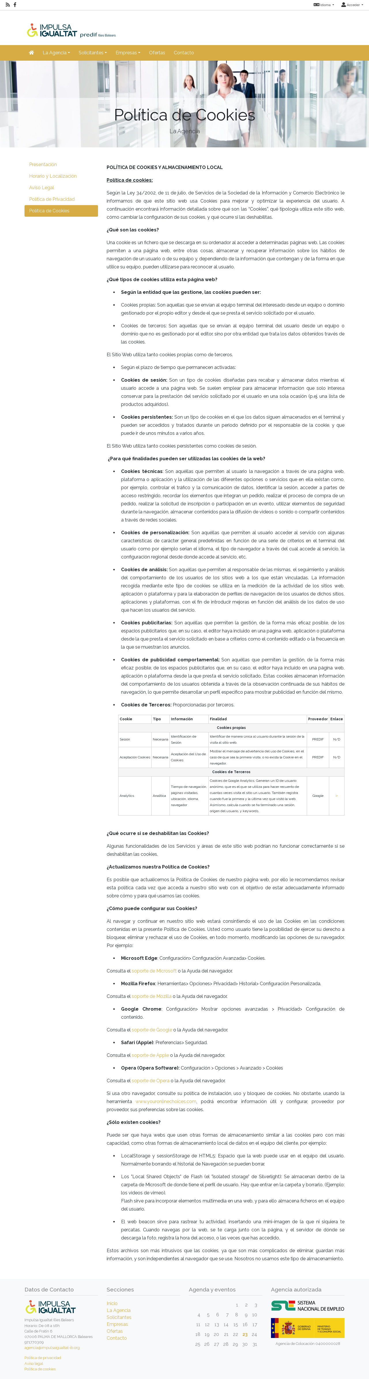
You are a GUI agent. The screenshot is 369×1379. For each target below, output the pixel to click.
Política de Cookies (49, 211)
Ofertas (157, 52)
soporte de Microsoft (154, 971)
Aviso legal (34, 1363)
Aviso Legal (41, 187)
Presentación (43, 164)
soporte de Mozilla (152, 996)
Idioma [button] (323, 5)
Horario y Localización (53, 176)
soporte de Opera (151, 1080)
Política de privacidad (43, 1358)
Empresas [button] (126, 52)
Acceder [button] (351, 5)
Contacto (184, 52)
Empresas (117, 1324)
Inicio (112, 1303)
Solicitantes (119, 1317)
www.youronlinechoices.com (165, 1101)
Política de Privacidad (52, 199)
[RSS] (8, 5)
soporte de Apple (150, 1055)
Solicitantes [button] (91, 52)
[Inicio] (81, 23)
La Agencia (119, 1310)
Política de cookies (40, 1369)
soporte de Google (152, 1030)
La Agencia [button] (55, 52)
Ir (337, 796)
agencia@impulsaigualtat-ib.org (52, 1347)
